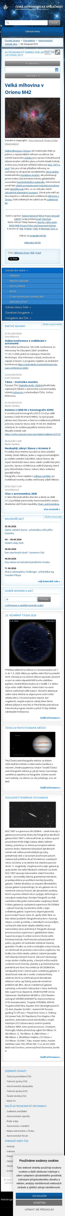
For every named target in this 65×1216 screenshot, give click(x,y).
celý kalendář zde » (49, 581)
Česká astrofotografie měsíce (25, 727)
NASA (29, 228)
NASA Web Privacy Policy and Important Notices (32, 225)
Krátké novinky (15, 326)
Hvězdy (11, 1146)
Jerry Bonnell (53, 215)
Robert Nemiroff (30, 215)
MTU (41, 215)
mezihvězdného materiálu (31, 182)
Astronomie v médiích (18, 1126)
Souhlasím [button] (39, 1196)
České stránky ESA (16, 1096)
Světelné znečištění (17, 1111)
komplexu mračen (30, 175)
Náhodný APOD (32, 242)
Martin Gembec (12, 405)
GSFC (35, 228)
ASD (21, 228)
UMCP (18, 219)
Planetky (11, 1156)
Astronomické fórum (17, 1135)
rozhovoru (17, 392)
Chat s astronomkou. (49, 504)
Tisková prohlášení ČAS (19, 1076)
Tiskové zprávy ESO (17, 1091)
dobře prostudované (27, 185)
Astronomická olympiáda (20, 1086)
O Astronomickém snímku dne (27, 296)
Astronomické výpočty (18, 1116)
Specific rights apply (47, 222)
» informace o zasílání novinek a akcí (24, 605)
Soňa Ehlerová (12, 336)
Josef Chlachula (43, 219)
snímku (28, 157)
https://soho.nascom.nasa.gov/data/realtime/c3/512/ (33, 434)
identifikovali (17, 189)
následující (31, 75)
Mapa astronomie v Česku (20, 1130)
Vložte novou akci (53, 516)
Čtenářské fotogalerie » (18, 312)
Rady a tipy (12, 1121)
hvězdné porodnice (49, 185)
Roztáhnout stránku (50, 52)
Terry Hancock (36, 140)
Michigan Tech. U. (49, 228)
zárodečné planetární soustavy (21, 192)
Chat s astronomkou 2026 (21, 493)
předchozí (34, 63)
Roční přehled (17, 286)
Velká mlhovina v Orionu (18, 150)
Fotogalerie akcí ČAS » (18, 318)
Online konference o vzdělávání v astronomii (25, 342)
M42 (32, 252)
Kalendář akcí (14, 518)
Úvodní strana (12, 40)
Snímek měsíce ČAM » (18, 307)
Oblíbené (15, 275)
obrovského (52, 171)
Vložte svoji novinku (52, 324)
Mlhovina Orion (21, 252)
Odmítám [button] (39, 1202)
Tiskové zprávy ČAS (17, 1081)
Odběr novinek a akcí (19, 590)
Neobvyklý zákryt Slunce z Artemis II (27, 448)
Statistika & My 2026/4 (30, 385)
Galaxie (11, 1151)
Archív (13, 291)
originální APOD (38, 235)
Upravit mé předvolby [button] (39, 1209)
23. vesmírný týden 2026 (20, 615)
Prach (38, 252)
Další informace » (50, 717)
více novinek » (52, 509)
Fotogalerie (29, 40)
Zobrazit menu (32, 31)
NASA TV (11, 1100)
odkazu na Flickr (42, 476)
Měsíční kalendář (19, 281)
